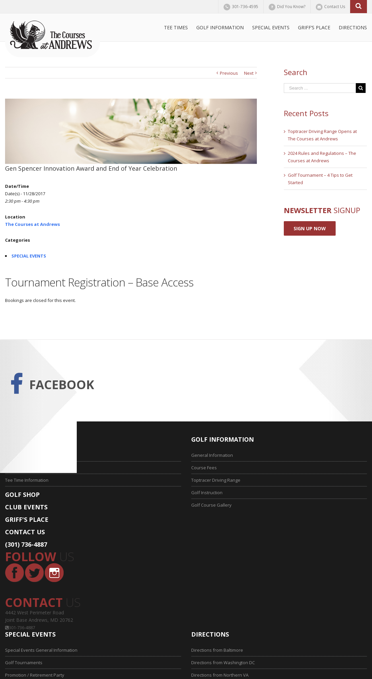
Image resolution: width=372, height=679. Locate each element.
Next (248, 73)
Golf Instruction (207, 492)
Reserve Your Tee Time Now (33, 455)
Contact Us (334, 6)
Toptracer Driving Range (215, 480)
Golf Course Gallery (211, 505)
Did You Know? (291, 6)
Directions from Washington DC (223, 662)
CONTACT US (25, 532)
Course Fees (204, 468)
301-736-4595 (245, 6)
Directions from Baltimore (217, 650)
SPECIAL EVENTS (28, 256)
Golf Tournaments (23, 662)
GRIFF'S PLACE (26, 519)
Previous (229, 73)
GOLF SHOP (22, 494)
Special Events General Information (41, 650)
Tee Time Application (26, 468)
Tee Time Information (26, 480)
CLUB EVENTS (26, 507)
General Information (212, 455)
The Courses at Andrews (32, 224)
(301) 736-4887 (26, 544)
